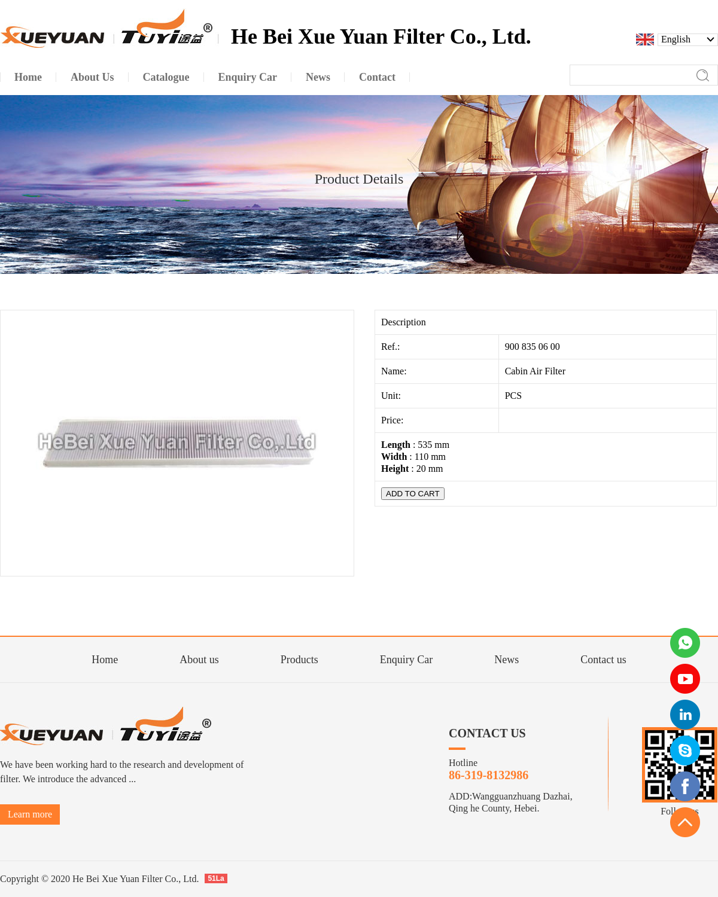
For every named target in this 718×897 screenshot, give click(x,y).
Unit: (392, 395)
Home (105, 660)
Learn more (30, 814)
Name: (395, 371)
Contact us (603, 660)
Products (299, 660)
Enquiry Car (406, 660)
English (675, 39)
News (506, 660)
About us (199, 660)
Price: (393, 420)
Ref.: (392, 346)
